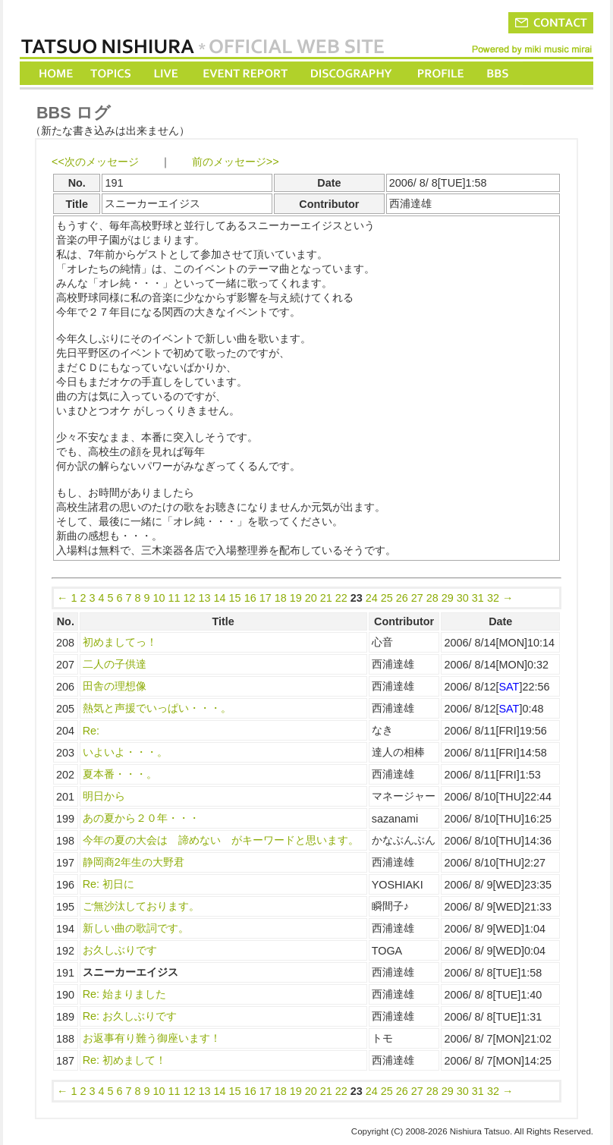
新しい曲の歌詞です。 (136, 928)
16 (250, 598)
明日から (104, 796)
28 (432, 598)
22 (341, 598)
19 (296, 598)
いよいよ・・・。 (125, 752)
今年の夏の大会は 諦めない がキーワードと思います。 (221, 840)
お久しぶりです (120, 950)
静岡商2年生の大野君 (133, 862)
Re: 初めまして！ (124, 1060)
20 (311, 598)
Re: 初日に (108, 884)
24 (372, 598)
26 (402, 598)
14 (220, 598)
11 (174, 598)
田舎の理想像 (114, 686)
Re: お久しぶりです (130, 1016)
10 (159, 598)
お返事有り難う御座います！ (152, 1038)
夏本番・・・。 (120, 774)
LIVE (167, 73)
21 (326, 598)
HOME (56, 73)
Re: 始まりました (124, 994)
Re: (91, 731)
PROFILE (439, 73)
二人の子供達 (114, 664)
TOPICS (112, 73)
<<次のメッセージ (95, 162)
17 (265, 598)
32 (493, 598)
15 (235, 598)
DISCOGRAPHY (351, 73)
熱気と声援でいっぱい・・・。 (157, 708)
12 (190, 598)
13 (205, 598)
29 (448, 598)
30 (463, 598)
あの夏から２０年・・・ (141, 818)
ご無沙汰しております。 (141, 906)
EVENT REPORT (244, 73)
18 (281, 598)
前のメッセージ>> (235, 162)
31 (478, 598)
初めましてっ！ (120, 642)
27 (417, 598)
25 (387, 598)
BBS (499, 73)
